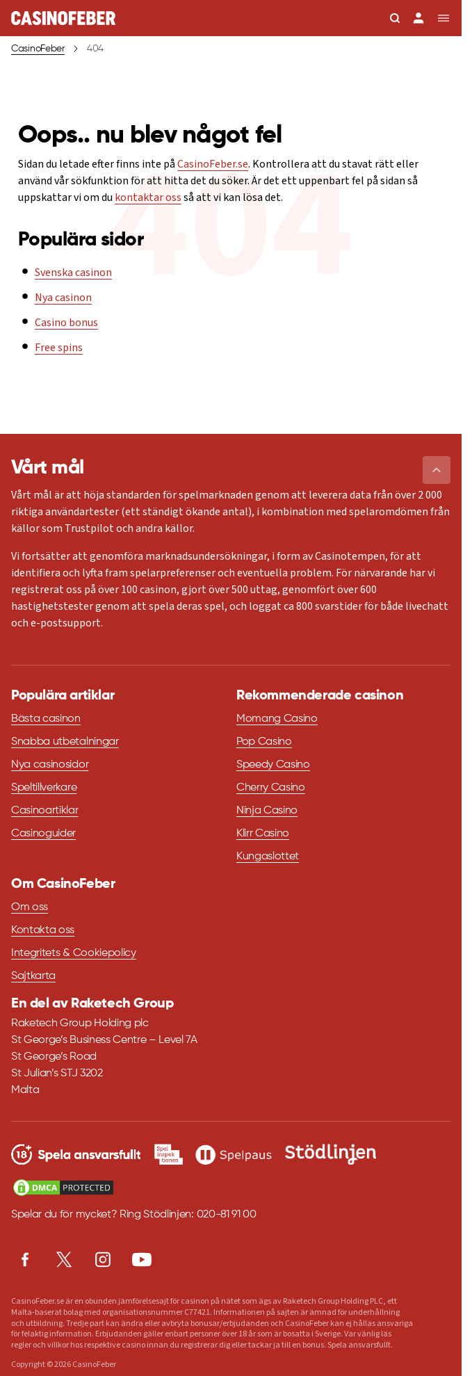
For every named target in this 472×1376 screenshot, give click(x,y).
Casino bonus (66, 322)
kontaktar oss (148, 197)
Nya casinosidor (49, 764)
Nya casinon (63, 297)
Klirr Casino (262, 833)
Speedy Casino (273, 764)
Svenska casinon (73, 272)
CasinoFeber (38, 49)
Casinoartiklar (45, 810)
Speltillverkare (43, 787)
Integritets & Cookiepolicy (73, 953)
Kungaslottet (267, 856)
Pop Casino (264, 741)
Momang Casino (277, 719)
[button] (436, 470)
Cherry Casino (270, 787)
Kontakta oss (42, 930)
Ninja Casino (267, 810)
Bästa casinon (46, 719)
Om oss (29, 907)
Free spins (59, 347)
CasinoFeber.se (212, 164)
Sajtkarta (33, 976)
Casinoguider (43, 833)
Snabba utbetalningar (65, 741)
